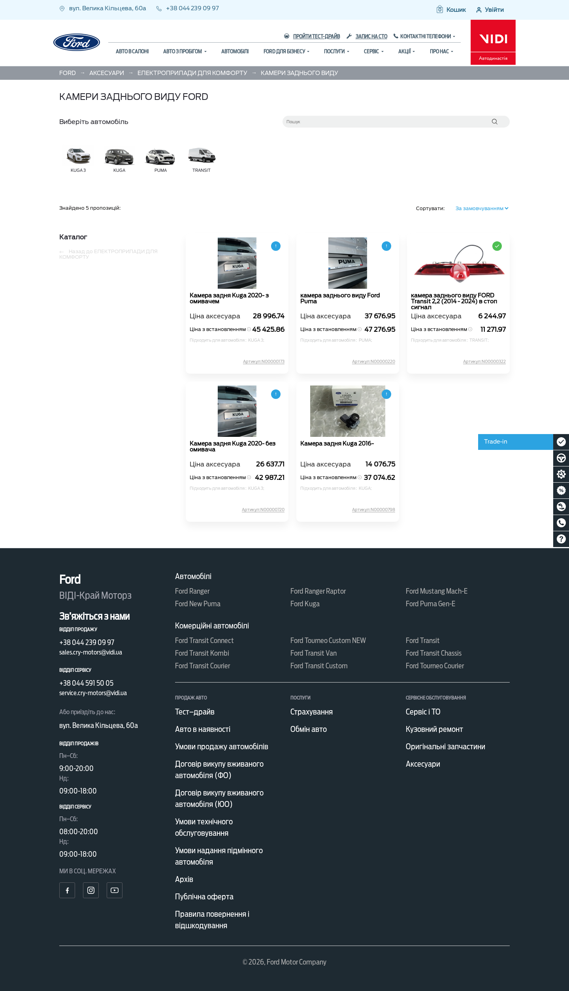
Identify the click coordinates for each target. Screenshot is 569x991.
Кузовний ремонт (434, 729)
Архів (184, 879)
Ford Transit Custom (319, 666)
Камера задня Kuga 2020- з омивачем (229, 299)
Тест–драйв (195, 711)
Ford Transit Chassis (434, 653)
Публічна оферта (204, 896)
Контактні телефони (426, 36)
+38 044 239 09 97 (187, 8)
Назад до (108, 254)
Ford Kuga (305, 604)
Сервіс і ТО (423, 711)
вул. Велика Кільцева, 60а (103, 8)
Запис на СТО (367, 36)
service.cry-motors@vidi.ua (93, 693)
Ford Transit (423, 640)
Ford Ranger (192, 591)
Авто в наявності (202, 729)
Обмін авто (308, 729)
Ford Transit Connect (204, 640)
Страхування (311, 711)
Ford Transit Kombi (202, 653)
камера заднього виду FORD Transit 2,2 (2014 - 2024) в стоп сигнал (454, 301)
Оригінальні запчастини (445, 746)
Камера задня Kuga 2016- (337, 444)
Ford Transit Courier (202, 666)
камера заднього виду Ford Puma (340, 299)
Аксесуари (423, 764)
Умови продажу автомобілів (221, 746)
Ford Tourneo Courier (435, 666)
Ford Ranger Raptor (318, 591)
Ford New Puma (197, 604)
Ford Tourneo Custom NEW (328, 640)
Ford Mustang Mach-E (436, 591)
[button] (450, 10)
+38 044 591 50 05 (86, 683)
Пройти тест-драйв (312, 36)
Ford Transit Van (313, 653)
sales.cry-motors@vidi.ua (90, 652)
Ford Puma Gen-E (430, 604)
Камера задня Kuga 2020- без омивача (232, 447)
